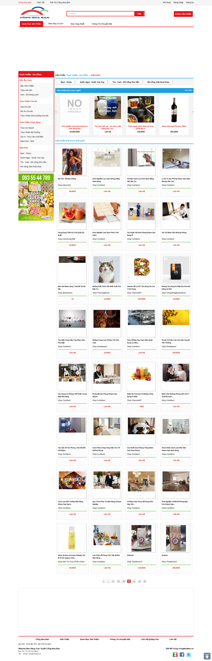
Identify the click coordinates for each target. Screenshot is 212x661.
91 (134, 581)
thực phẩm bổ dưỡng (30, 132)
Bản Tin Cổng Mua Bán (60, 2)
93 (145, 581)
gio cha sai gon (44, 644)
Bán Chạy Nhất (77, 24)
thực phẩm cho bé (28, 101)
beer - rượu (25, 153)
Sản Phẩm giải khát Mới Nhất (70, 141)
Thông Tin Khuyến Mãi (102, 24)
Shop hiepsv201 (64, 185)
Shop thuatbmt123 (134, 562)
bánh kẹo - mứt (27, 141)
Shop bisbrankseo (65, 293)
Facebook (182, 654)
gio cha (21, 644)
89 (124, 581)
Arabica (165, 555)
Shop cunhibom (99, 185)
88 (118, 581)
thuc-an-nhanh (27, 128)
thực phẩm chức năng (30, 122)
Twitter (188, 654)
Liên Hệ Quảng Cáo (150, 639)
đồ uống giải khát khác (31, 166)
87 (113, 581)
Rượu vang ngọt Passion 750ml (174, 126)
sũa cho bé (25, 107)
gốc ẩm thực (25, 80)
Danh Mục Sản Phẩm (31, 24)
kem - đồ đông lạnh (29, 95)
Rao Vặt (40, 2)
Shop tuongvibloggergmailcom (174, 293)
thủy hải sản (26, 90)
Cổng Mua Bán (24, 2)
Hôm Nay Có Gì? (55, 24)
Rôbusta (130, 555)
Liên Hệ (172, 639)
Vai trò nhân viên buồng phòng (174, 232)
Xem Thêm (188, 90)
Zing (175, 654)
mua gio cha (31, 644)
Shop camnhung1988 (66, 239)
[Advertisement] (106, 49)
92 (139, 581)
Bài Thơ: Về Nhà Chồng (67, 179)
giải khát (23, 148)
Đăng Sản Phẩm (183, 14)
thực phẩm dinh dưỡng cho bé (34, 116)
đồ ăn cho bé (26, 111)
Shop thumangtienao (101, 293)
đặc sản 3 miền (27, 86)
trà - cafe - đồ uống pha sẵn (33, 162)
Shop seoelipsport (100, 347)
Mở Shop (167, 2)
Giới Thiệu (64, 639)
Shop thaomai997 (134, 293)
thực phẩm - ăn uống (30, 75)
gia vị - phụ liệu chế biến (31, 137)
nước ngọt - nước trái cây (32, 158)
